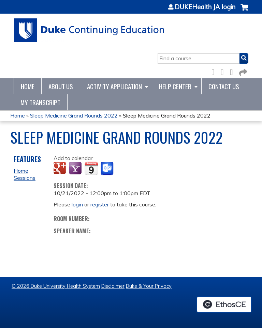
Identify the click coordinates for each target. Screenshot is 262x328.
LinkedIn (233, 71)
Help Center (175, 86)
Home (27, 86)
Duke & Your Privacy (149, 286)
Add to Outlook (108, 168)
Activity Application (114, 86)
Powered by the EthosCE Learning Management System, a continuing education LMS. (224, 304)
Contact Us (223, 86)
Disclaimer (113, 286)
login (77, 204)
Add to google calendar (61, 168)
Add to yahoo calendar (76, 168)
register (99, 204)
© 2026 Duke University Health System (56, 286)
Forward (242, 71)
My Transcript (40, 102)
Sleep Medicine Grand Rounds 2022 (74, 115)
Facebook (215, 71)
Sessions (24, 177)
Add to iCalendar (91, 168)
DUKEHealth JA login (205, 7)
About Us (60, 86)
